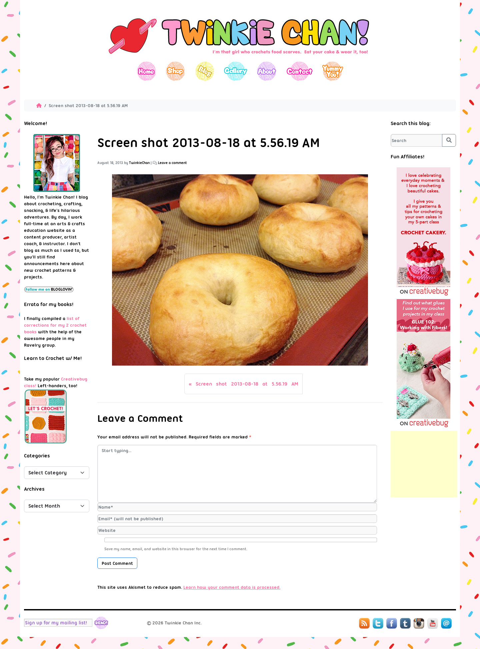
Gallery (235, 71)
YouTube (432, 623)
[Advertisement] (424, 464)
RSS (364, 623)
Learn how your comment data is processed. (231, 587)
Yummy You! (332, 71)
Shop (175, 71)
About (266, 71)
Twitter (378, 623)
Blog (204, 71)
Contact (299, 71)
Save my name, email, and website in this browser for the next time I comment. (175, 549)
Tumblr (405, 623)
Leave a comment (172, 163)
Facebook (391, 623)
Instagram (419, 623)
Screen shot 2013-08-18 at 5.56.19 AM (247, 384)
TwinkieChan (139, 163)
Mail (446, 623)
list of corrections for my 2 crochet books (55, 325)
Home (146, 71)
